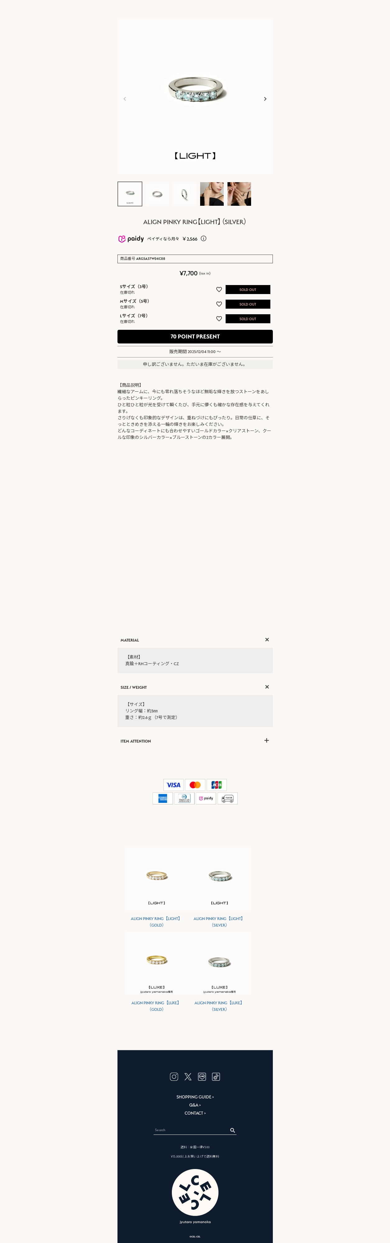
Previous (125, 99)
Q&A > (195, 1105)
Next (265, 99)
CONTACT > (195, 1113)
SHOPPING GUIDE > (195, 1096)
